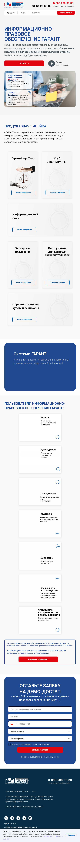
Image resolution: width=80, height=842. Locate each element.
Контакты (36, 13)
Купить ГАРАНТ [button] (10, 824)
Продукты (11, 13)
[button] (66, 13)
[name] (40, 709)
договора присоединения (40, 744)
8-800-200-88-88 (60, 780)
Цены (23, 13)
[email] (40, 717)
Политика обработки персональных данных (40, 757)
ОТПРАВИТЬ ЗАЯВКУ (40, 750)
